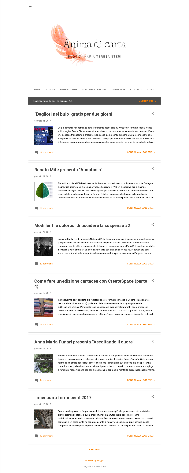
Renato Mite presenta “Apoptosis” (68, 169)
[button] (153, 113)
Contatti (135, 89)
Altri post (94, 449)
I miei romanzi (68, 89)
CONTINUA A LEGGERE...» (141, 152)
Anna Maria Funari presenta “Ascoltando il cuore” (84, 341)
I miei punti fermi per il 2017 (63, 397)
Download (118, 89)
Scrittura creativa (94, 89)
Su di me (50, 89)
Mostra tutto (147, 101)
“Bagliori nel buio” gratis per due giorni (73, 114)
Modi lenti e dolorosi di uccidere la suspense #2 (82, 225)
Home (36, 89)
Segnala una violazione (94, 466)
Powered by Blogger (94, 460)
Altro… (151, 89)
